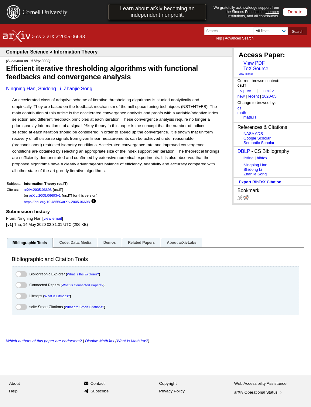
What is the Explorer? (83, 274)
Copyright (168, 383)
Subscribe (100, 391)
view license (246, 73)
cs (38, 36)
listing (249, 158)
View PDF (254, 63)
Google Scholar (257, 138)
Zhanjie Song (78, 88)
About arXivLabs (181, 242)
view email (52, 218)
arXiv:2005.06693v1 (45, 195)
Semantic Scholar (259, 142)
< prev (245, 90)
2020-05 (269, 96)
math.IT (250, 117)
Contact (98, 383)
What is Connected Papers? (82, 285)
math (242, 112)
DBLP (244, 151)
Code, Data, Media (75, 242)
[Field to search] (271, 31)
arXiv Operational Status (258, 392)
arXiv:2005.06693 (38, 189)
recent (253, 96)
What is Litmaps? (57, 296)
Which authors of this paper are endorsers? (44, 341)
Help (218, 38)
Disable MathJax (99, 341)
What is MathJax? (132, 341)
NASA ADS (253, 133)
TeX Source (255, 68)
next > (268, 90)
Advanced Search (239, 38)
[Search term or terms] (230, 31)
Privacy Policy (172, 391)
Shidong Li (49, 88)
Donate (295, 11)
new (241, 96)
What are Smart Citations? (84, 307)
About (14, 383)
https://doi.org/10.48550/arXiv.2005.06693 (57, 202)
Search (297, 31)
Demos (109, 242)
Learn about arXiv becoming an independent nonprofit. (157, 11)
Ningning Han (21, 88)
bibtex (262, 158)
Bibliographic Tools (29, 243)
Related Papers (141, 242)
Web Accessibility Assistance (260, 383)
